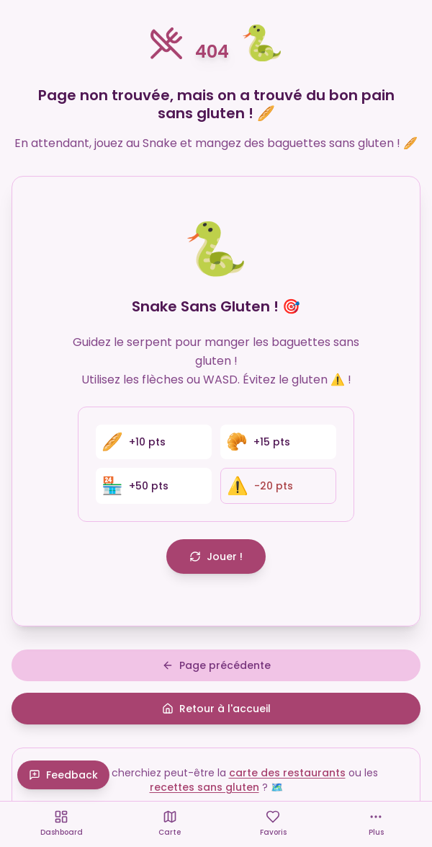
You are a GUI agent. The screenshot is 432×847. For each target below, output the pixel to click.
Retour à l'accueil (216, 708)
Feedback (63, 775)
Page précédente (216, 665)
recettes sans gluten (204, 787)
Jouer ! (216, 556)
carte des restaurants (287, 773)
